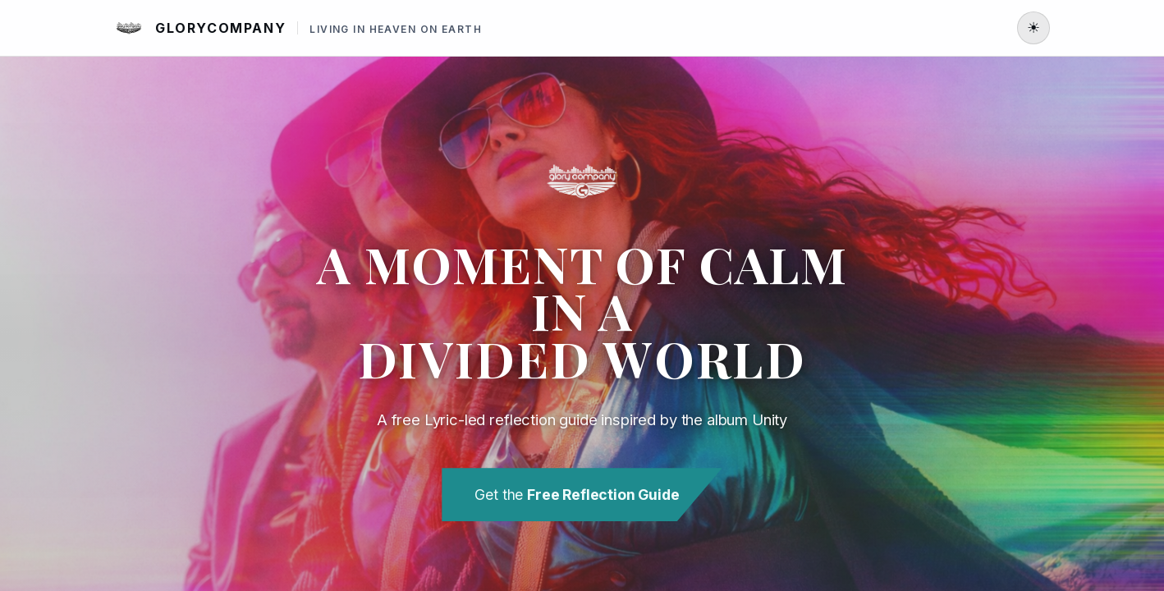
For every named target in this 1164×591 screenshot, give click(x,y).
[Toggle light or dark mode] (1033, 27)
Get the (576, 494)
